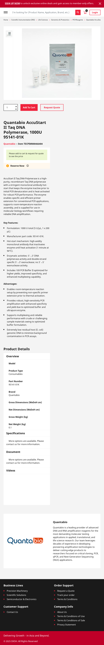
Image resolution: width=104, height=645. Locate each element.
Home (6, 20)
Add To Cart (29, 107)
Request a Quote (65, 590)
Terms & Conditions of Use (71, 616)
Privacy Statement (66, 624)
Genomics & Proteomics (60, 20)
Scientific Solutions (16, 595)
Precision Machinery (17, 590)
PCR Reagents (78, 20)
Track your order (66, 595)
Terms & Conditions (67, 599)
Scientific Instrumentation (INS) (23, 20)
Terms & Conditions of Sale (71, 620)
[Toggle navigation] (6, 12)
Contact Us (12, 612)
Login (95, 12)
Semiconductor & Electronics (21, 599)
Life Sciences (43, 20)
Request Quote (52, 107)
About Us (62, 612)
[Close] (100, 3)
